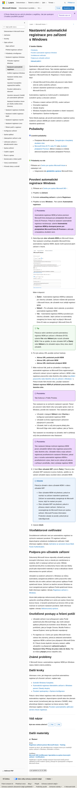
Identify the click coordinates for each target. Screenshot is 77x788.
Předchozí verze (20, 784)
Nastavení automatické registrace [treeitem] (14, 68)
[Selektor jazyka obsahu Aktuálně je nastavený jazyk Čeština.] (6, 779)
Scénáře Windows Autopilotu (43, 683)
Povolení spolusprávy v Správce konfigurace (49, 691)
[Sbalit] (24, 23)
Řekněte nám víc (64, 15)
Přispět (37, 784)
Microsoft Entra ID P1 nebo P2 (45, 146)
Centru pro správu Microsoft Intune (53, 165)
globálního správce (54, 171)
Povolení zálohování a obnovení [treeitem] (14, 90)
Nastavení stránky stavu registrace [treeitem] (14, 78)
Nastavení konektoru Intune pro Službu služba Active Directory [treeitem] (15, 104)
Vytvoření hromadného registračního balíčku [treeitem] (14, 84)
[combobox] (13, 27)
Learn (31, 24)
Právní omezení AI (7, 784)
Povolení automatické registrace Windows (44, 53)
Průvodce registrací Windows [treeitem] (13, 62)
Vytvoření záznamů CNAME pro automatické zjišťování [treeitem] (16, 96)
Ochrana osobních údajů (49, 784)
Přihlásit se (71, 2)
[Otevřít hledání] (65, 3)
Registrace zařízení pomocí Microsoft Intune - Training (47, 745)
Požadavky (34, 50)
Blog (29, 784)
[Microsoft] (3, 2)
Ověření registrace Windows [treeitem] (16, 73)
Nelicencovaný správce (50, 608)
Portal (58, 8)
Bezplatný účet (68, 8)
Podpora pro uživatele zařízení (40, 58)
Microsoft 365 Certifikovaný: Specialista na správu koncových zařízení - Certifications (49, 756)
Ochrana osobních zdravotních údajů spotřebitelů (17, 786)
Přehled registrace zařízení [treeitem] (14, 50)
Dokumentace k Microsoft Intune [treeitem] (14, 31)
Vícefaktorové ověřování (38, 55)
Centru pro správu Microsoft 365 (54, 188)
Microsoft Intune (41, 24)
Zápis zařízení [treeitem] (10, 46)
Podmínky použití (41, 786)
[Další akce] (73, 24)
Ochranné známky (55, 786)
